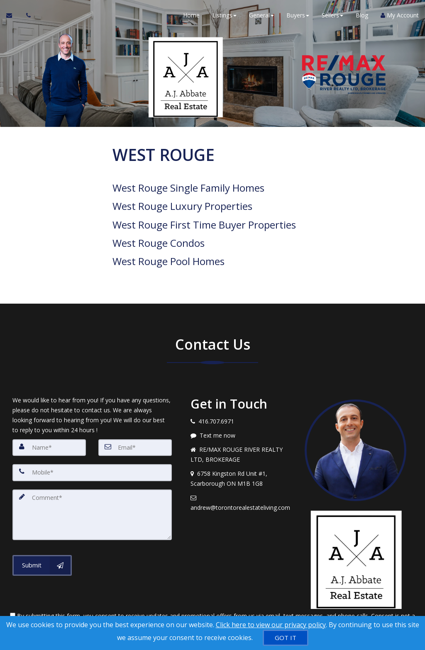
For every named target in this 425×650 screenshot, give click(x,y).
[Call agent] (26, 16)
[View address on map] (241, 460)
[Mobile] (92, 453)
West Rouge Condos (158, 229)
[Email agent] (241, 484)
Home (191, 16)
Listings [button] (224, 16)
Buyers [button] (297, 16)
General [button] (261, 16)
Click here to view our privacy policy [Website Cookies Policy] (271, 624)
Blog (362, 16)
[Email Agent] (13, 16)
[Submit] (42, 545)
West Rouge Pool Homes (168, 244)
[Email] (135, 428)
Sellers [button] (332, 16)
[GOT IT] (285, 638)
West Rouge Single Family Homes (188, 187)
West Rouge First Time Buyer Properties (204, 215)
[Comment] (92, 495)
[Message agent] (241, 416)
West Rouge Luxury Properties (182, 201)
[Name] (49, 428)
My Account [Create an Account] (400, 16)
